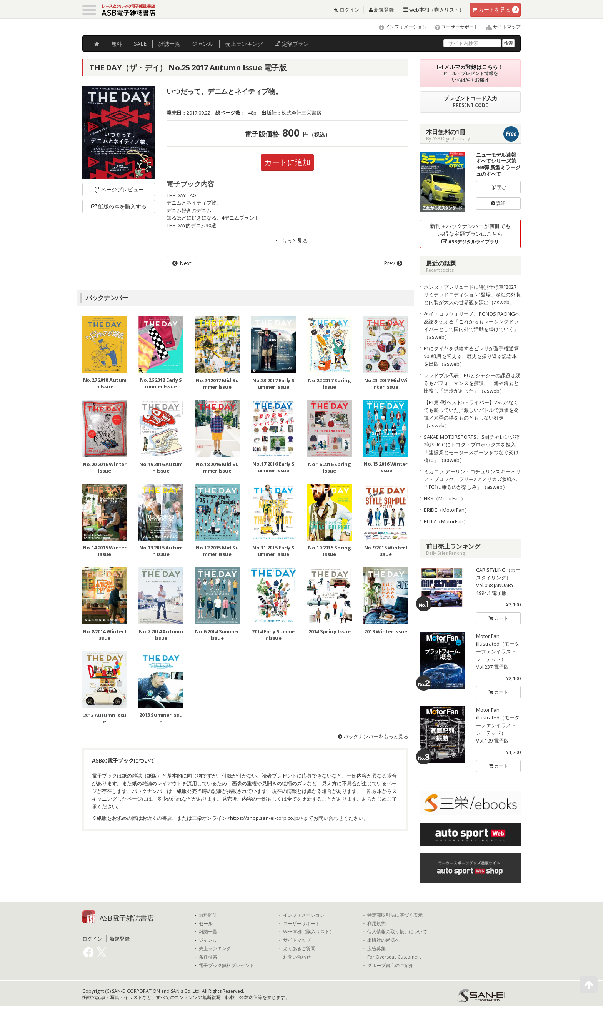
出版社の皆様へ (383, 940)
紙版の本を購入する (119, 206)
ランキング (244, 43)
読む (498, 187)
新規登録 (381, 9)
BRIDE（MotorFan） (447, 509)
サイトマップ (500, 26)
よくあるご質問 (299, 949)
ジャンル (202, 43)
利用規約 (376, 924)
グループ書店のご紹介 (390, 965)
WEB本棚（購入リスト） (308, 932)
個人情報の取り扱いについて (397, 932)
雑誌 (169, 43)
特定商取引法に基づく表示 (395, 915)
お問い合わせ (297, 957)
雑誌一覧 (208, 932)
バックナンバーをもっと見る (373, 736)
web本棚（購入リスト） (433, 9)
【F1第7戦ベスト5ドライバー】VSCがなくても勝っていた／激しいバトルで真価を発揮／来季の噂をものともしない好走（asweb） (471, 414)
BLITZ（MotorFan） (446, 521)
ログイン (347, 9)
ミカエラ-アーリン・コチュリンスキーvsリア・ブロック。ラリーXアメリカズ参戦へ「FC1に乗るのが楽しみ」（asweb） (472, 479)
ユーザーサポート (453, 26)
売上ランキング (215, 949)
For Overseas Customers (394, 957)
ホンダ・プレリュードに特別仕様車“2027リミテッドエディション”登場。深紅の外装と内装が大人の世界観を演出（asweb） (472, 294)
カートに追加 (287, 162)
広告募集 (376, 949)
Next (186, 263)
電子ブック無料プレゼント (226, 965)
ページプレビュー (118, 189)
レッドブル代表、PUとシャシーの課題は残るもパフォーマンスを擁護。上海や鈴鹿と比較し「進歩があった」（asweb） (472, 383)
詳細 (498, 203)
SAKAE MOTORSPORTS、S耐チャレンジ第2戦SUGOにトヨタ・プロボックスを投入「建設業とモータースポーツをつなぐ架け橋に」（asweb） (472, 448)
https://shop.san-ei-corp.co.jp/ (265, 817)
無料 (116, 43)
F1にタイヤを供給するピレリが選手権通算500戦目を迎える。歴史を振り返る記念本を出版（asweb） (471, 356)
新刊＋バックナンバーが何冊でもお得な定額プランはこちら (470, 233)
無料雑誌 (208, 915)
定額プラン (292, 43)
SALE (140, 43)
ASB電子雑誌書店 (127, 917)
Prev (389, 263)
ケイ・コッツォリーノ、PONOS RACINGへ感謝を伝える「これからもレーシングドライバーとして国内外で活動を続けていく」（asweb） (472, 325)
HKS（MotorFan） (445, 498)
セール (206, 924)
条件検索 (208, 957)
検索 (508, 43)
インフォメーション (399, 26)
